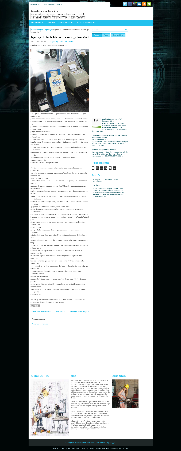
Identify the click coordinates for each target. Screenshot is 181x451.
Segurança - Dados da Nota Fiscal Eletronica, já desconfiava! (59, 37)
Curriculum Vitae (37, 23)
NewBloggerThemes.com (119, 448)
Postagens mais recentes (53, 4)
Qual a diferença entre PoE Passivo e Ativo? (112, 120)
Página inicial (35, 4)
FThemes (64, 448)
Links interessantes (66, 23)
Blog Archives (118, 35)
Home (33, 30)
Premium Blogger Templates (99, 448)
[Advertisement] (60, 348)
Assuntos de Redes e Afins (45, 11)
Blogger (112, 443)
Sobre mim (51, 23)
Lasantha (85, 448)
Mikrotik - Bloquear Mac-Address (104, 150)
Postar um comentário (40, 324)
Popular (97, 35)
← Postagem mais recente (41, 311)
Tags (106, 35)
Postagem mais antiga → (79, 311)
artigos (40, 30)
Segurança (48, 30)
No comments (70, 41)
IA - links (96, 185)
